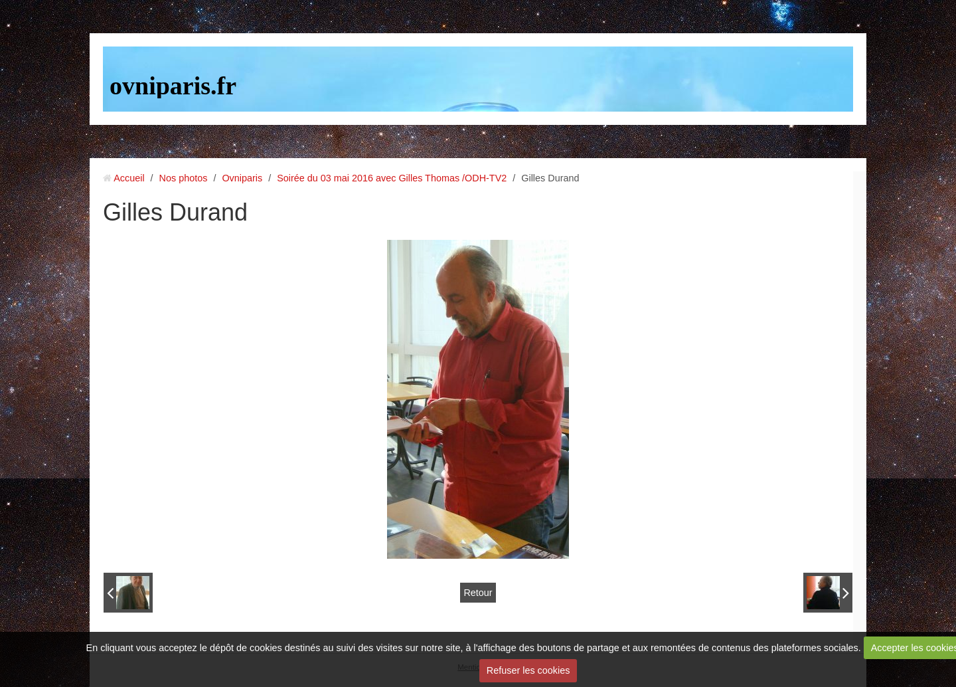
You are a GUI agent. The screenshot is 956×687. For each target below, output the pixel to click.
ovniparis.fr (173, 86)
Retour (477, 592)
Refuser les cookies (528, 670)
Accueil (129, 178)
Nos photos (183, 178)
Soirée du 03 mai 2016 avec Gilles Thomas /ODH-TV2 (392, 178)
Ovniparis (242, 178)
